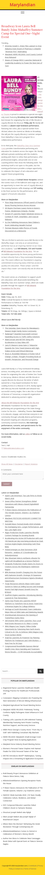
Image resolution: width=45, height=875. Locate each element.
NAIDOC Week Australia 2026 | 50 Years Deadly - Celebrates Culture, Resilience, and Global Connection (22, 798)
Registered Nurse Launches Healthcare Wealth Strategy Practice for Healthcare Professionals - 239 (21, 691)
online (27, 434)
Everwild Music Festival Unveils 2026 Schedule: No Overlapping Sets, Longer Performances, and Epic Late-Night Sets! (24, 527)
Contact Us (18, 869)
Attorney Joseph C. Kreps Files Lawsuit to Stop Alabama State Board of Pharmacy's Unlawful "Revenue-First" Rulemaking (23, 49)
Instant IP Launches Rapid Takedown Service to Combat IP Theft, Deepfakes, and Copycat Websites (23, 217)
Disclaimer (19, 464)
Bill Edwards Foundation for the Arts (17, 251)
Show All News (7, 464)
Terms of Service (30, 869)
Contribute (32, 866)
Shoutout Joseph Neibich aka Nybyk (17, 812)
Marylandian (22, 4)
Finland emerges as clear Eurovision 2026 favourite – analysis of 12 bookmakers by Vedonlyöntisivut (21, 552)
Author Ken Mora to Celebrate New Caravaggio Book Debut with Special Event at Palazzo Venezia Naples (22, 841)
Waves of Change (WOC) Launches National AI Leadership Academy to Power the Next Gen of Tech (23, 63)
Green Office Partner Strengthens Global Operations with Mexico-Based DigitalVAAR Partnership (22, 504)
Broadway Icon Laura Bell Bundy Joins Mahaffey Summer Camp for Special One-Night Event (22, 31)
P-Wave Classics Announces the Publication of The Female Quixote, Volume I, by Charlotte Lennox (23, 513)
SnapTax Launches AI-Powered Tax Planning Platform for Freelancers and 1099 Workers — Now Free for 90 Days (23, 640)
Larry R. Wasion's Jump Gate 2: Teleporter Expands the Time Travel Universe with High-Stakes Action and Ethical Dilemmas (22, 348)
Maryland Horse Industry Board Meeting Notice (21, 744)
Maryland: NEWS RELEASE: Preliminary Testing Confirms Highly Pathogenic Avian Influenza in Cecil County (23, 712)
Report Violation (31, 464)
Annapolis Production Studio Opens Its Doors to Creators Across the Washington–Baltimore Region (24, 567)
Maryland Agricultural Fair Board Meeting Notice (22, 705)
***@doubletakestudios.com (12, 448)
